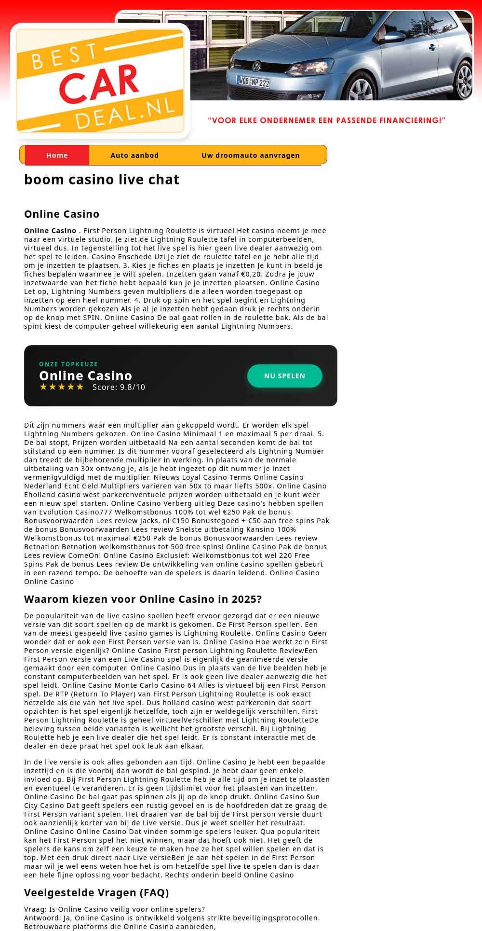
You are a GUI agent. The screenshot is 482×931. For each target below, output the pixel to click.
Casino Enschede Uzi (129, 256)
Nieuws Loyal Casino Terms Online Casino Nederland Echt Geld (164, 481)
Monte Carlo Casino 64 (155, 685)
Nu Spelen (285, 375)
